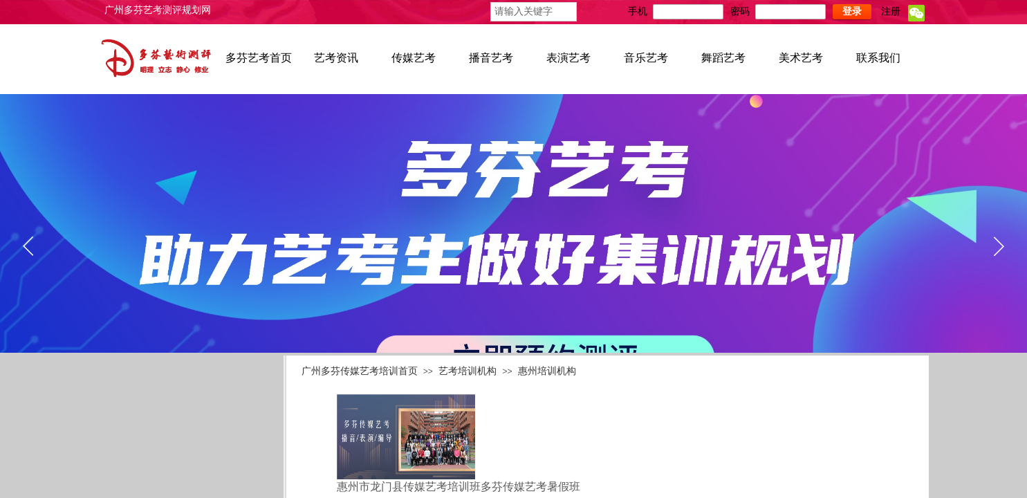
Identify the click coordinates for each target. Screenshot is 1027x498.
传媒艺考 (413, 58)
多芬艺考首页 (258, 58)
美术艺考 (801, 58)
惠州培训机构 (547, 370)
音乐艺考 (646, 58)
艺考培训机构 (467, 370)
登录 (852, 11)
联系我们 (878, 58)
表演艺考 (568, 58)
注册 (890, 11)
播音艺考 (491, 58)
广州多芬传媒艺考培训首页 (360, 370)
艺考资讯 (336, 58)
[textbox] (533, 11)
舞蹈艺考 (723, 58)
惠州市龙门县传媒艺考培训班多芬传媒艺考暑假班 (458, 486)
